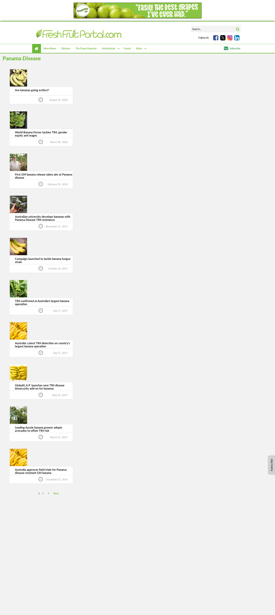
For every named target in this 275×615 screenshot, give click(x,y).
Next (56, 493)
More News (50, 48)
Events (127, 48)
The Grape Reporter (86, 48)
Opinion (65, 48)
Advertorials (108, 48)
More (139, 48)
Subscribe (232, 48)
